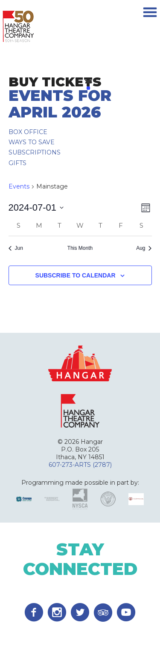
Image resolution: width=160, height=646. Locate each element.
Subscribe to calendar (75, 275)
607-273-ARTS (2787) (80, 465)
